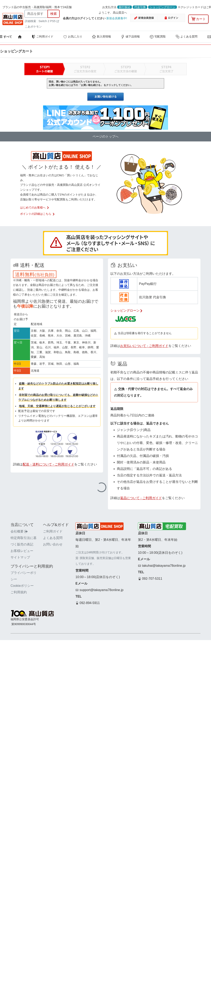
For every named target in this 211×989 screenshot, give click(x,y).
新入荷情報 (101, 36)
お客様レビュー (22, 551)
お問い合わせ (52, 544)
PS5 (52, 21)
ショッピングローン (162, 7)
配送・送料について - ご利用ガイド (48, 464)
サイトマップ (20, 557)
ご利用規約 (19, 592)
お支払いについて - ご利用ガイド (144, 345)
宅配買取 (158, 36)
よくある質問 (186, 36)
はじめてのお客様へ (34, 207)
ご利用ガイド (42, 36)
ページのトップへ (105, 136)
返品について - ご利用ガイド (141, 498)
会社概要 (19, 531)
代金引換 (140, 7)
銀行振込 (124, 7)
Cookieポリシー (22, 585)
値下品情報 (130, 36)
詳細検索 (31, 21)
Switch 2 (44, 21)
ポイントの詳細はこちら (37, 213)
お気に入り (72, 36)
